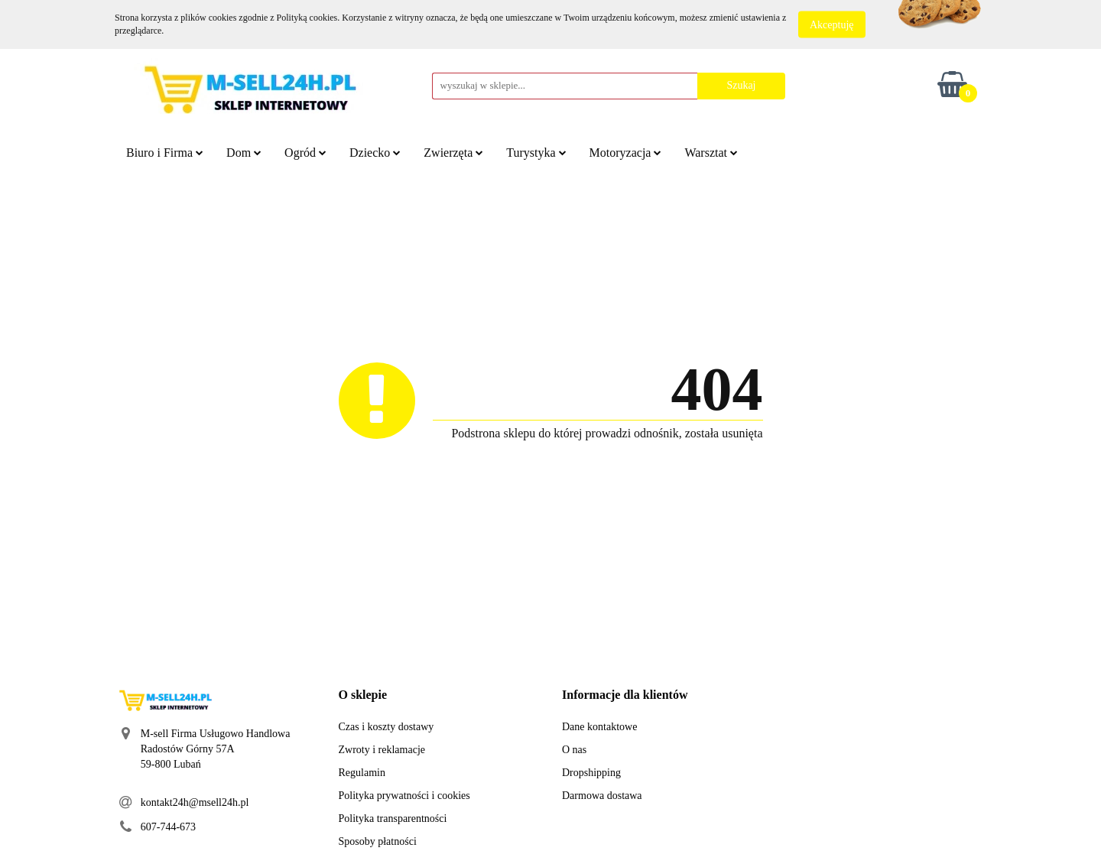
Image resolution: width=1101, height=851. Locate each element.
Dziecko (375, 152)
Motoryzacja (625, 152)
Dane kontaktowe (599, 726)
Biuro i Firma (164, 152)
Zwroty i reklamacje (382, 749)
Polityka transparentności (393, 818)
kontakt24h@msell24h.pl (195, 802)
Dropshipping (591, 772)
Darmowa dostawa (602, 795)
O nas (574, 749)
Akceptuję (832, 25)
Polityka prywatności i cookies (404, 795)
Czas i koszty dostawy (386, 726)
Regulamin (362, 772)
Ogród (305, 152)
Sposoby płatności (378, 841)
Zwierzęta (453, 152)
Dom (243, 152)
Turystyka (536, 152)
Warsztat (711, 152)
